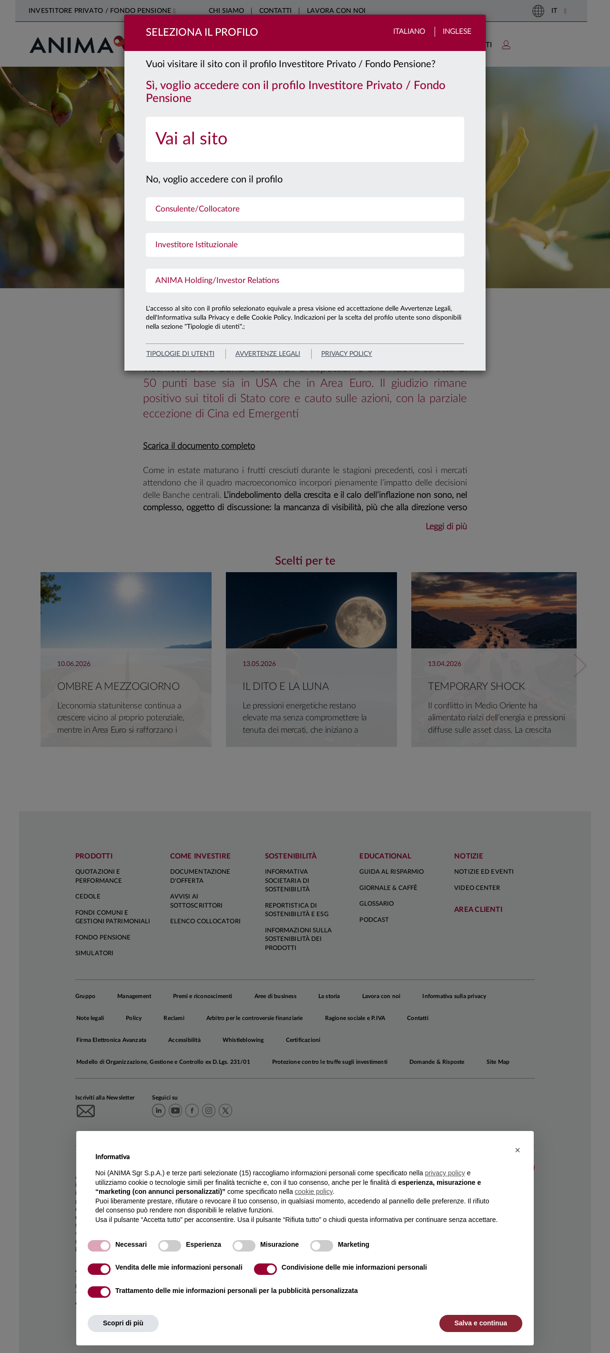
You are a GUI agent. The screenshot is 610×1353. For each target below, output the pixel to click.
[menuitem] (305, 139)
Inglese (457, 31)
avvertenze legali (267, 354)
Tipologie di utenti (180, 354)
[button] (517, 1150)
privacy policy (346, 354)
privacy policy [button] (445, 1173)
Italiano (409, 31)
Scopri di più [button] (123, 1323)
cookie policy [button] (314, 1191)
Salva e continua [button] (481, 1323)
